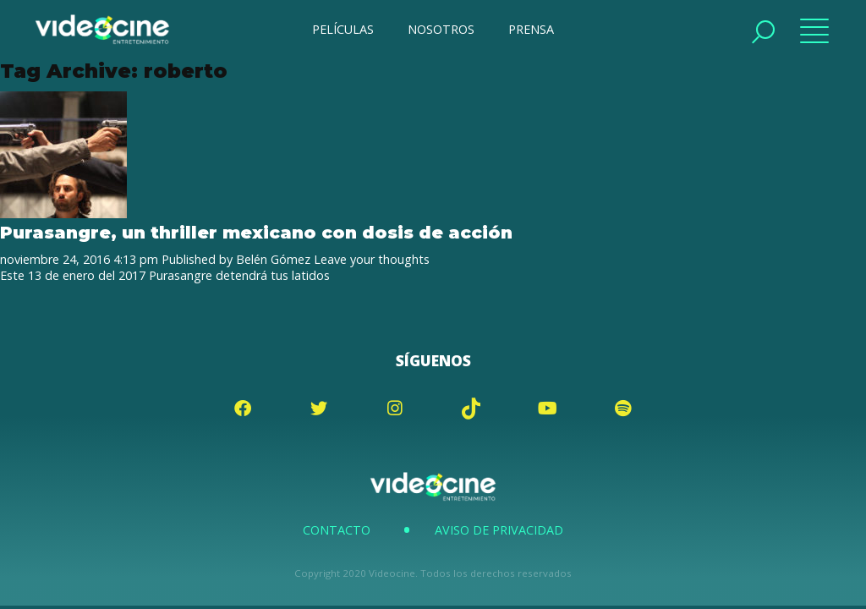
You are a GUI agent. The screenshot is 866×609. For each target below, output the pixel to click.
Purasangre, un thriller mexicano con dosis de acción (256, 232)
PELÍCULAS (343, 29)
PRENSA (531, 29)
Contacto (336, 530)
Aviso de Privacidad (499, 530)
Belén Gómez (273, 259)
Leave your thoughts (372, 259)
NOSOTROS (441, 29)
